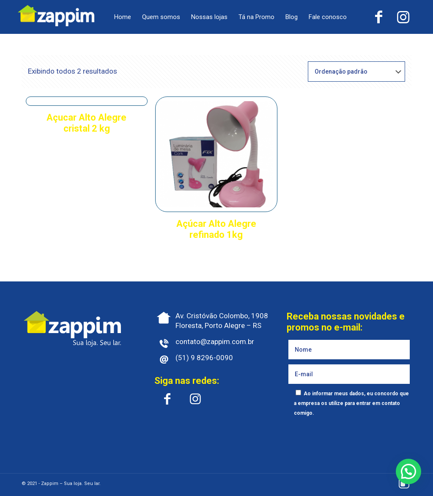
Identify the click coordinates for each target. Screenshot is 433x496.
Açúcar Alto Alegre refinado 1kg (216, 229)
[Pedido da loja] (356, 71)
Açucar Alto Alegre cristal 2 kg (86, 123)
